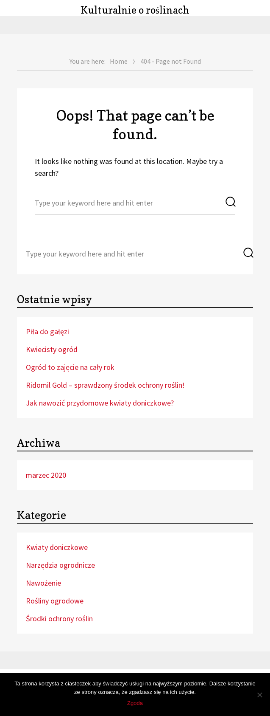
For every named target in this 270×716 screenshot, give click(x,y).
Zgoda (135, 703)
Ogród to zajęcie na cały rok (70, 367)
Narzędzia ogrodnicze (60, 565)
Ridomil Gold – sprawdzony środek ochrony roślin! (105, 385)
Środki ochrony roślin (59, 618)
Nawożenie (43, 583)
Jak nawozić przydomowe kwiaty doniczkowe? (100, 403)
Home (119, 61)
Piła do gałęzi (47, 331)
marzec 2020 (46, 475)
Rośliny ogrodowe (55, 601)
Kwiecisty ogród (52, 349)
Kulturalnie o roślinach (135, 10)
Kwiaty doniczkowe (57, 547)
